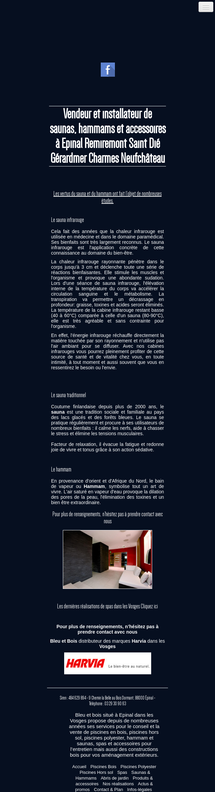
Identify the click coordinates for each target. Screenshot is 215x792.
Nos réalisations (118, 783)
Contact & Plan (108, 789)
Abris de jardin (115, 778)
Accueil (79, 766)
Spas (122, 772)
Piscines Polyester (138, 766)
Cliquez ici (149, 606)
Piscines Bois (103, 766)
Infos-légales (139, 789)
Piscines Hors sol (96, 772)
